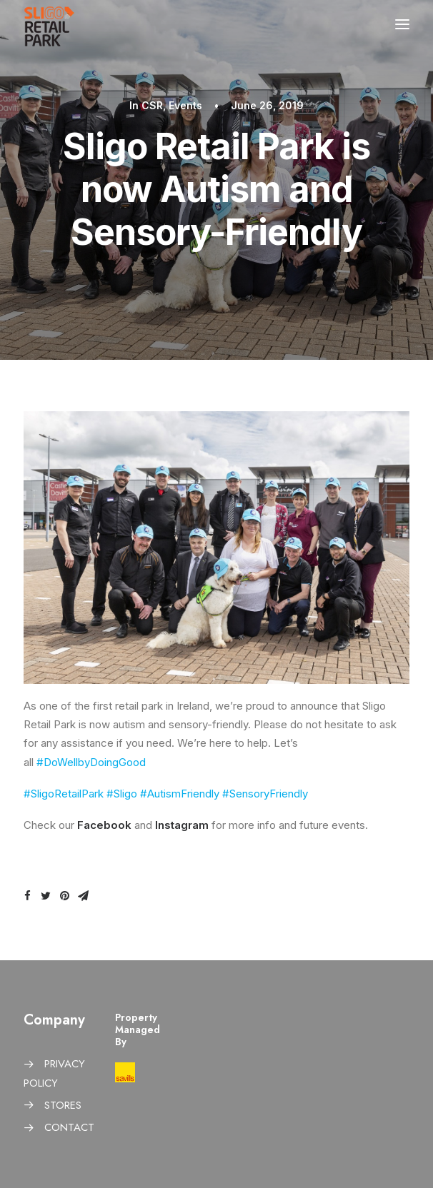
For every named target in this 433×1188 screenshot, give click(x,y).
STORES (62, 1105)
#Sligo (121, 793)
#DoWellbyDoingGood (91, 762)
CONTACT (69, 1127)
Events (185, 105)
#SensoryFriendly (265, 793)
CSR (152, 105)
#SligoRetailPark (64, 793)
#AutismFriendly (179, 793)
